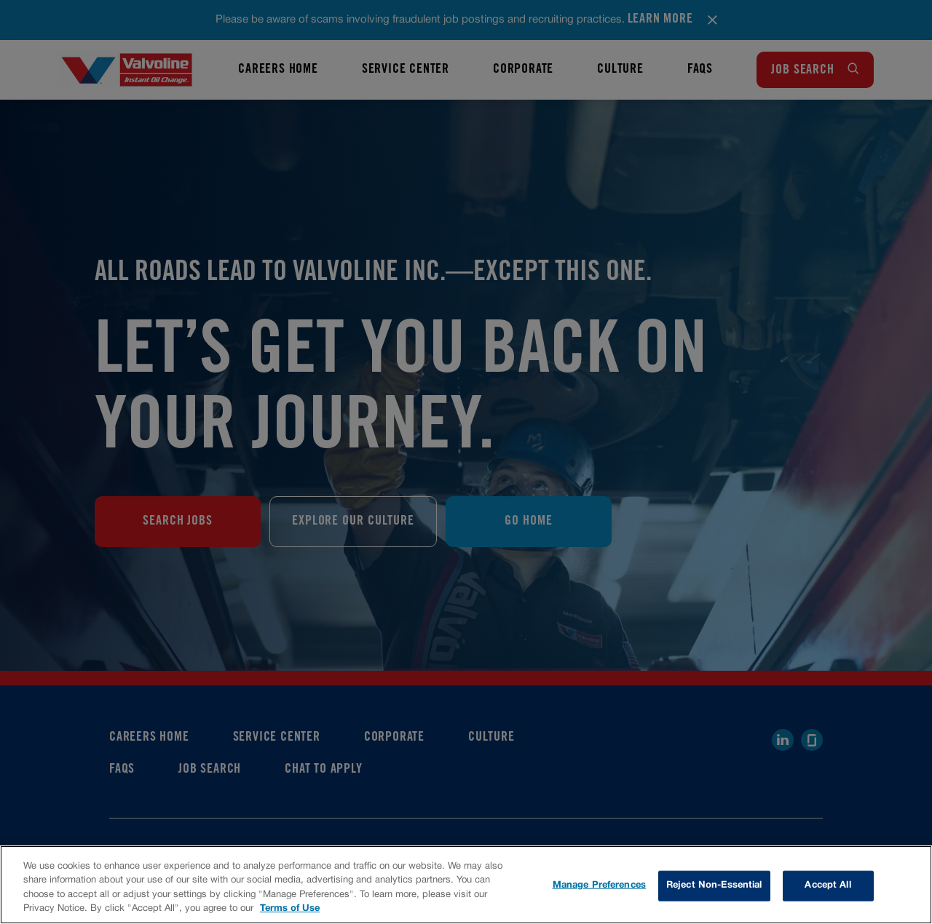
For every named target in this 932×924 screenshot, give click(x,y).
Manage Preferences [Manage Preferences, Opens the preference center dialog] (599, 885)
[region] (466, 884)
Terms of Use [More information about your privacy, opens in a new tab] (290, 908)
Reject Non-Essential (714, 885)
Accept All (827, 885)
